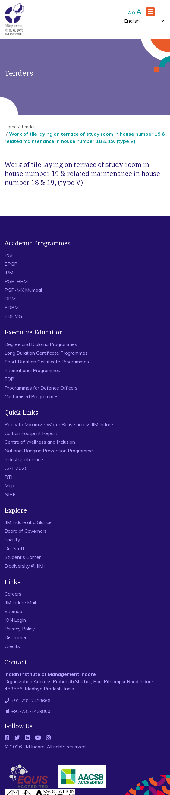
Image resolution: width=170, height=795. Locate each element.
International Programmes (32, 370)
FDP (9, 379)
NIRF (10, 494)
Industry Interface (24, 459)
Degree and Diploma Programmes (41, 344)
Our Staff (14, 548)
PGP (9, 255)
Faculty (12, 540)
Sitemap (13, 611)
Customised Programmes (31, 396)
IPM (9, 273)
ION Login (15, 620)
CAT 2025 (16, 468)
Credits (12, 646)
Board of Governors (26, 531)
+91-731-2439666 (30, 701)
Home (11, 126)
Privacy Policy (20, 629)
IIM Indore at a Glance (28, 522)
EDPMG (13, 316)
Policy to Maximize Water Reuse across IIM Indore (59, 424)
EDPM (12, 307)
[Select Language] (144, 20)
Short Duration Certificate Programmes (47, 362)
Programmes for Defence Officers (41, 388)
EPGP (11, 264)
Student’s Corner (23, 557)
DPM (10, 299)
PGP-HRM (16, 281)
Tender (28, 126)
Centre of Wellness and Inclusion (40, 442)
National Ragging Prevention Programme (49, 451)
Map (9, 485)
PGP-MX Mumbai (23, 290)
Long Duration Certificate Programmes (46, 353)
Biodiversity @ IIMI (25, 566)
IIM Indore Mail (20, 602)
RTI (8, 477)
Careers (13, 594)
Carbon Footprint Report (31, 433)
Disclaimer (16, 637)
